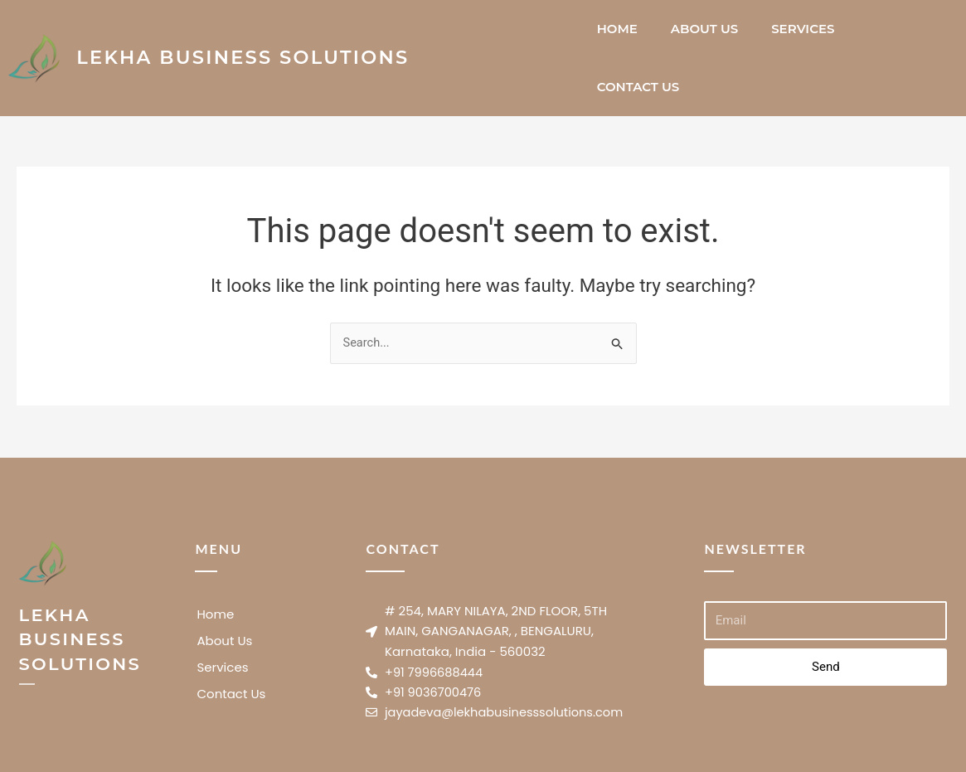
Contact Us (638, 87)
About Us (704, 28)
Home (617, 28)
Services (802, 28)
